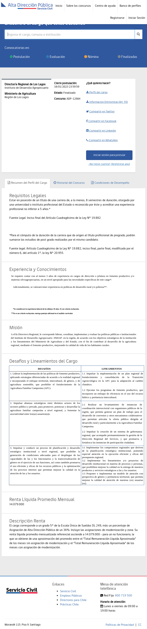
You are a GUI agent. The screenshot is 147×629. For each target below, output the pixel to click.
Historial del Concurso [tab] (69, 183)
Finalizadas (127, 57)
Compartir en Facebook (101, 121)
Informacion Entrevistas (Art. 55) (107, 102)
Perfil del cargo (97, 92)
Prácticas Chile (69, 604)
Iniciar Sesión (136, 18)
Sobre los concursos (78, 5)
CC (139, 625)
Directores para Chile (73, 600)
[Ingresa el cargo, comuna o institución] (70, 34)
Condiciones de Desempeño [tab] (110, 183)
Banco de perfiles (130, 5)
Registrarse (117, 18)
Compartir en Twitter (100, 111)
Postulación (20, 57)
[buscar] (138, 34)
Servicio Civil (68, 591)
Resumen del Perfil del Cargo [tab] (27, 183)
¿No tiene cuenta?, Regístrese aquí (109, 164)
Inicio (59, 5)
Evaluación (55, 57)
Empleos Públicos (71, 595)
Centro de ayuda (105, 5)
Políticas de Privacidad (120, 625)
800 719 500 (123, 595)
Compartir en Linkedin (101, 130)
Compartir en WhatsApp (102, 140)
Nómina (91, 57)
